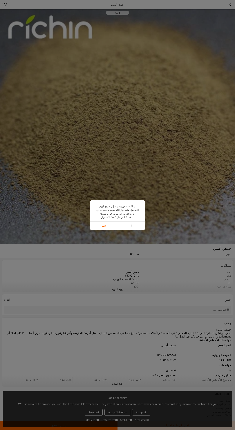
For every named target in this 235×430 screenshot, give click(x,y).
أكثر (8, 300)
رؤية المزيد (117, 289)
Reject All (94, 412)
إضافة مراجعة (219, 310)
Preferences (110, 420)
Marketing (92, 420)
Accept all (141, 412)
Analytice (126, 420)
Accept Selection (117, 412)
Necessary (142, 420)
